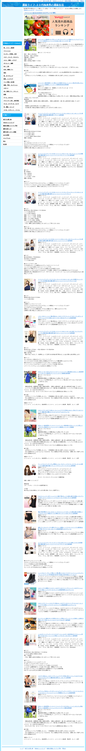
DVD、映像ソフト (8, 69)
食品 (5, 72)
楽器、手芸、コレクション (11, 85)
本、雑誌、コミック (9, 107)
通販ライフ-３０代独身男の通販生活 (43, 5)
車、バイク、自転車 (9, 47)
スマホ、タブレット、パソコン (12, 110)
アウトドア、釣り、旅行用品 (11, 100)
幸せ (4, 141)
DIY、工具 (6, 66)
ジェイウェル (6, 138)
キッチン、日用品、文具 (10, 54)
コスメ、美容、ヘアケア (10, 60)
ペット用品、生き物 (9, 82)
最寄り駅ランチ (7, 129)
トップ (39, 1)
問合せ (82, 1)
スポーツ (6, 88)
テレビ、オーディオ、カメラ (11, 103)
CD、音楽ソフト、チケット (11, 91)
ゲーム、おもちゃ (8, 97)
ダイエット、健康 (8, 63)
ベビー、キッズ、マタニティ (11, 57)
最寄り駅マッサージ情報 (9, 132)
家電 (5, 94)
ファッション (39, 10)
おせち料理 (6, 135)
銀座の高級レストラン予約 (72, 1)
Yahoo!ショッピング (58, 1)
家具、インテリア (8, 79)
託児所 (5, 144)
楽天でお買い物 (47, 1)
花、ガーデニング (8, 75)
